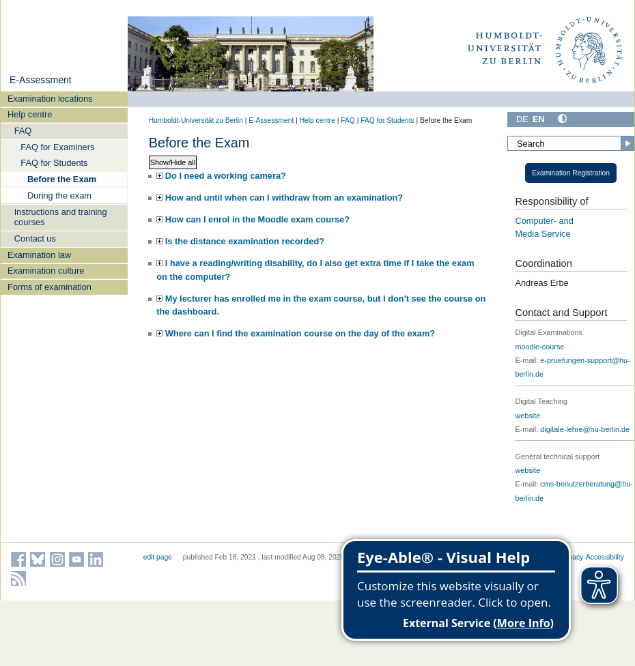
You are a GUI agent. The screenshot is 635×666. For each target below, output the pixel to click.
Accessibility (605, 557)
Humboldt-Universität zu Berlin (196, 120)
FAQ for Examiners (57, 147)
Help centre (30, 114)
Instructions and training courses (60, 217)
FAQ (23, 131)
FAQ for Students (53, 163)
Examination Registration (571, 173)
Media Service (542, 234)
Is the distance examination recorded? (244, 241)
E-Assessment (41, 79)
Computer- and (544, 221)
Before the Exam (61, 179)
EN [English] (539, 119)
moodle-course (539, 347)
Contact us (35, 238)
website (527, 415)
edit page (157, 557)
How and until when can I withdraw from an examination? (284, 197)
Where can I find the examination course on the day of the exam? (300, 333)
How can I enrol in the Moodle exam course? (257, 219)
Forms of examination (49, 287)
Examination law (39, 255)
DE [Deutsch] (522, 119)
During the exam (59, 195)
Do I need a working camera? (225, 176)
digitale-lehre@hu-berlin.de (585, 429)
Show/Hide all (173, 162)
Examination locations (50, 98)
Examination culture (46, 270)
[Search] (570, 143)
